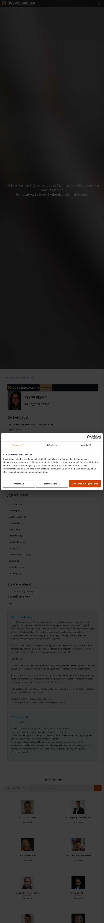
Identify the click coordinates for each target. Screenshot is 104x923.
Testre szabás (52, 483)
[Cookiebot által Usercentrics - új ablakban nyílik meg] (89, 437)
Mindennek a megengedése (85, 483)
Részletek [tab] (52, 445)
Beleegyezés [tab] (18, 445)
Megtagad (19, 483)
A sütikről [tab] (86, 445)
